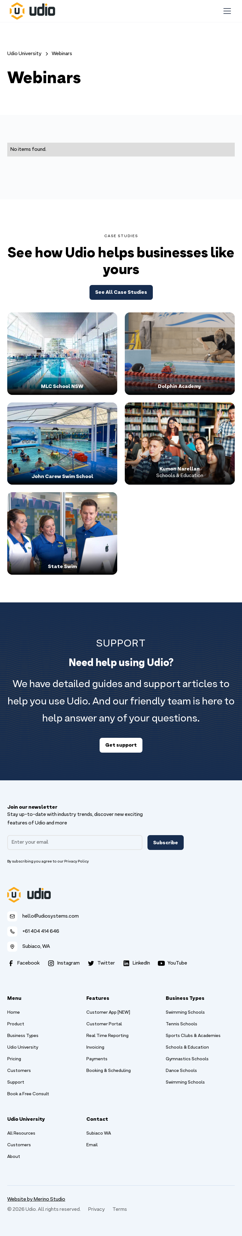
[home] (32, 11)
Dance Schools (181, 1071)
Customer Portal (104, 1024)
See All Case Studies (121, 292)
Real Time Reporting (107, 1036)
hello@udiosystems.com (50, 916)
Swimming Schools (185, 1013)
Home (13, 1013)
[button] (226, 11)
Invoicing (95, 1048)
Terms (119, 1209)
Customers (19, 1071)
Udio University (22, 1048)
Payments (96, 1059)
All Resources (21, 1133)
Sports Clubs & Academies (193, 1036)
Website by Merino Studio (36, 1199)
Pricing (14, 1059)
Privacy (96, 1209)
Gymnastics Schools (187, 1059)
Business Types (22, 1036)
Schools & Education (187, 1048)
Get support (121, 745)
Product (15, 1024)
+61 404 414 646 (40, 931)
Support (15, 1082)
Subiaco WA (98, 1133)
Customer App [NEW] (108, 1013)
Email (92, 1145)
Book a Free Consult (28, 1094)
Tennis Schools (181, 1024)
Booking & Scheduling (108, 1071)
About (13, 1157)
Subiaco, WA (36, 946)
